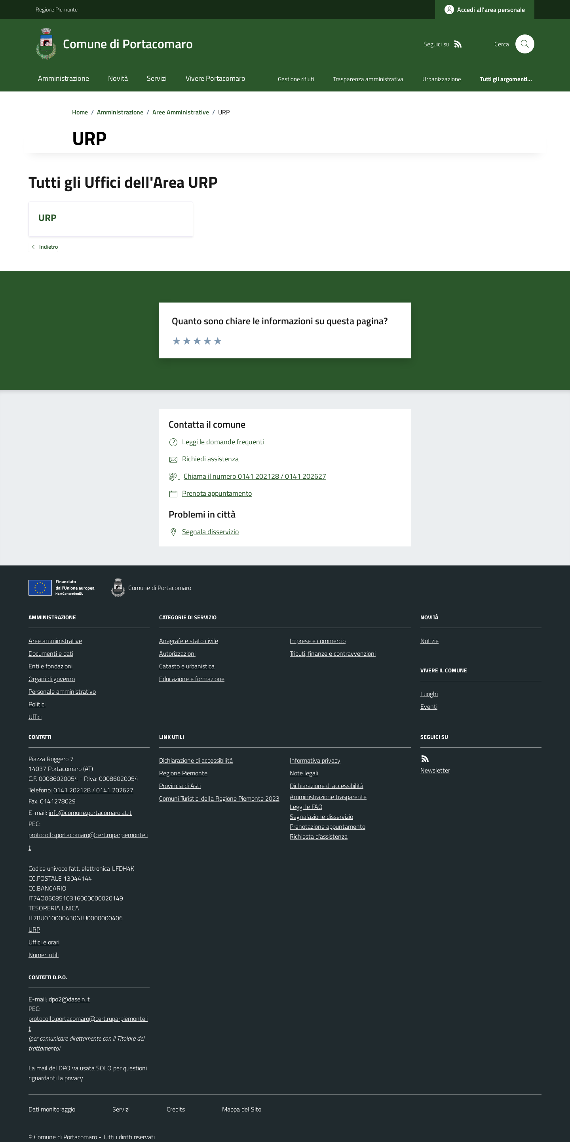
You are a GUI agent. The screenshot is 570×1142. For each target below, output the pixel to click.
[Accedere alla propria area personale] (484, 9)
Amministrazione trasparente (328, 796)
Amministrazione (63, 78)
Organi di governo (51, 678)
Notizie (429, 640)
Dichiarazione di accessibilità (196, 760)
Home (80, 112)
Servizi (157, 78)
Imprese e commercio (318, 640)
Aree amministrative (55, 640)
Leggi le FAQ (306, 806)
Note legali (304, 773)
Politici (37, 704)
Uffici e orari (43, 942)
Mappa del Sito (241, 1109)
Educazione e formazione (191, 678)
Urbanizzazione (441, 79)
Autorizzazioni (177, 653)
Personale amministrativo (62, 691)
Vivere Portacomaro (215, 78)
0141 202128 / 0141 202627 (93, 790)
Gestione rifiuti (296, 79)
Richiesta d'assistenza (319, 836)
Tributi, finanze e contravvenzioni (333, 653)
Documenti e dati (50, 653)
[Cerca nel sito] (521, 43)
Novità (118, 78)
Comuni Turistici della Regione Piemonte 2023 (219, 798)
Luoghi (429, 694)
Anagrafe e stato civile (188, 640)
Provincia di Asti (180, 785)
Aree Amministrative (180, 112)
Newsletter (435, 770)
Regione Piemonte (57, 9)
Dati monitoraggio (51, 1109)
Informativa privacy (315, 760)
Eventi (428, 706)
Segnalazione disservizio (321, 816)
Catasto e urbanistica (187, 666)
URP (34, 929)
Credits (176, 1109)
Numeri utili (43, 954)
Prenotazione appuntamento (327, 826)
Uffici (35, 716)
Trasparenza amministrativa (368, 79)
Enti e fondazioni (50, 666)
